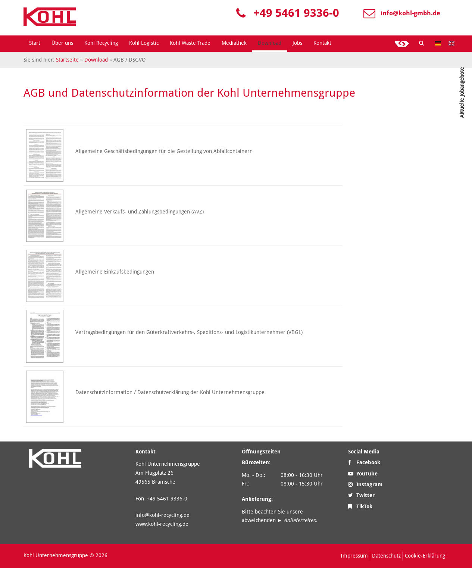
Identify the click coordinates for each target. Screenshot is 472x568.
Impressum (354, 556)
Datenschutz (386, 556)
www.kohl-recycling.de (161, 524)
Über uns (62, 43)
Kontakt (322, 43)
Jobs (297, 43)
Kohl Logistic (144, 43)
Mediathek (234, 43)
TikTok (360, 506)
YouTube (363, 474)
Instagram (365, 484)
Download (269, 43)
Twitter (361, 495)
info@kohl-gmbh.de (410, 13)
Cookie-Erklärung (425, 556)
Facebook (364, 462)
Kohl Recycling (101, 43)
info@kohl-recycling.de (162, 515)
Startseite (67, 60)
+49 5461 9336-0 (296, 12)
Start (34, 43)
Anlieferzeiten (300, 520)
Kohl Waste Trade (190, 43)
